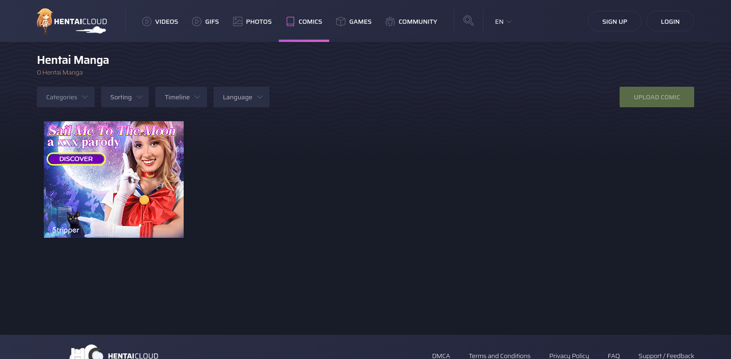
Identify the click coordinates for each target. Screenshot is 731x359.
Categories (61, 97)
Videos (160, 21)
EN (499, 21)
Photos (252, 21)
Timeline (177, 97)
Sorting (121, 97)
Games (354, 21)
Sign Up (615, 21)
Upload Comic (657, 97)
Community (411, 21)
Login (670, 21)
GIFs (205, 21)
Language (237, 97)
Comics (304, 21)
